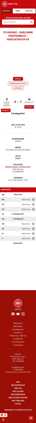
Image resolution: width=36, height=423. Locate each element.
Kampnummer (18, 139)
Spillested (18, 165)
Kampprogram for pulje (18, 83)
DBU (18, 382)
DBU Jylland (18, 391)
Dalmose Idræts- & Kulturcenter (18, 167)
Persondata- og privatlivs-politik (18, 410)
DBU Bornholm (18, 385)
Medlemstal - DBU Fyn (18, 336)
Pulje (18, 156)
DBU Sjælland (18, 401)
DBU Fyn (18, 388)
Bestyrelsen (18, 323)
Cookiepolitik (18, 345)
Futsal (18, 404)
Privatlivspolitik (18, 342)
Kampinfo (18, 79)
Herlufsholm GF (29, 102)
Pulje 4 (18, 158)
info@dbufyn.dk (18, 367)
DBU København (18, 394)
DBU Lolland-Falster (18, 398)
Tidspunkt (18, 178)
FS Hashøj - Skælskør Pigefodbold (6, 104)
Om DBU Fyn (18, 339)
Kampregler (18, 88)
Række (18, 147)
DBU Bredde (18, 326)
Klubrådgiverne (18, 329)
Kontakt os (18, 333)
